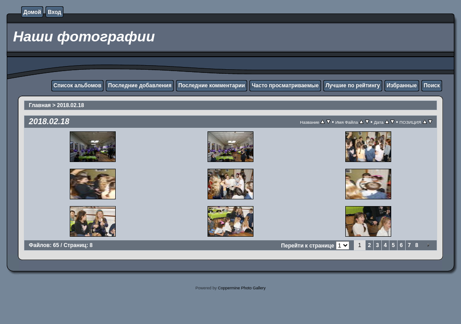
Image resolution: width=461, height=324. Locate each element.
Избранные (402, 85)
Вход (54, 12)
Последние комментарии (211, 85)
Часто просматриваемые (285, 85)
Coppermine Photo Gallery (242, 288)
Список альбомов (77, 85)
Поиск (432, 85)
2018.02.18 (70, 105)
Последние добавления (140, 85)
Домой (32, 12)
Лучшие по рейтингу (352, 85)
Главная (40, 105)
